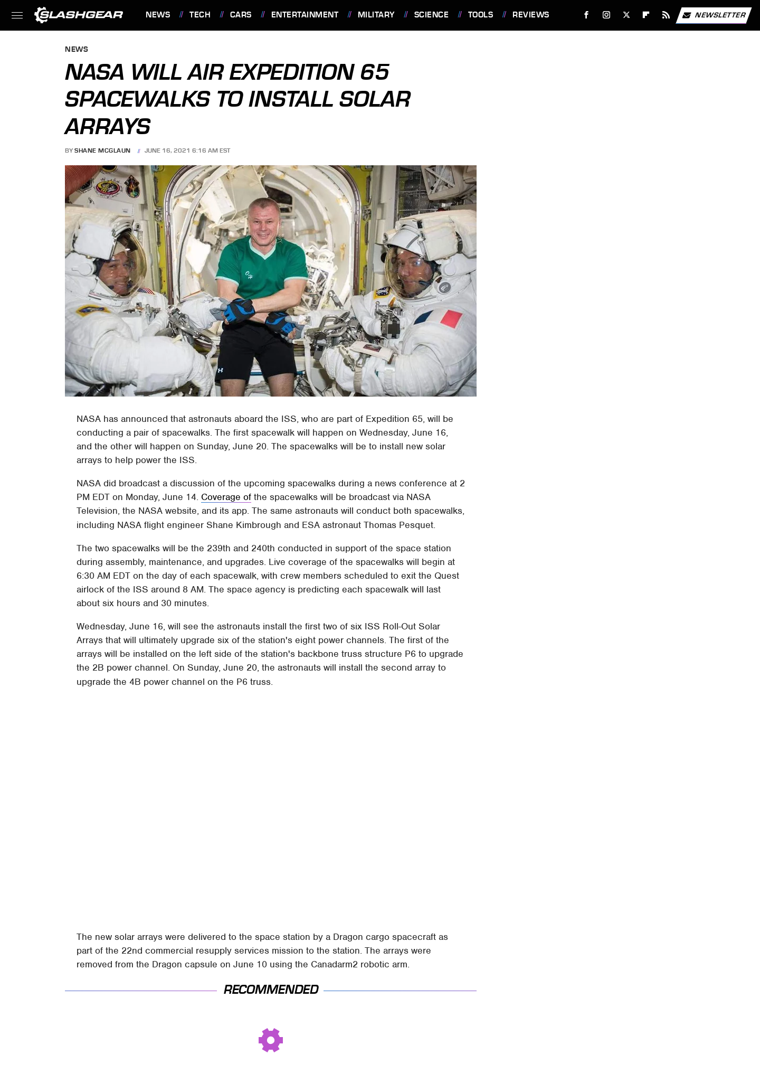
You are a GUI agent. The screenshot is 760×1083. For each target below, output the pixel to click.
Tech (200, 15)
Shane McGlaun (102, 150)
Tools (480, 15)
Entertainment (305, 15)
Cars (241, 15)
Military (376, 15)
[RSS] (666, 15)
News (158, 15)
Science (431, 15)
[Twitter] (626, 15)
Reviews (530, 15)
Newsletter (713, 15)
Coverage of (226, 497)
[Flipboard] (646, 15)
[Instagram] (606, 15)
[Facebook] (586, 15)
